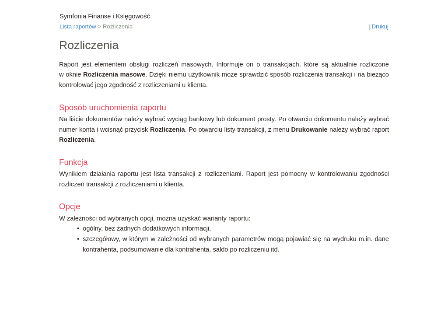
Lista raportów (78, 26)
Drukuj (379, 26)
